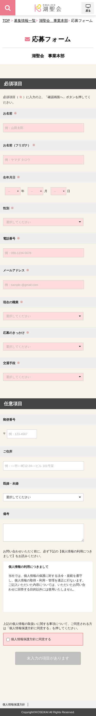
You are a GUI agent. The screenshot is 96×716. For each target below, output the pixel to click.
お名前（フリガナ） (17, 145)
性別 (6, 208)
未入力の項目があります (48, 658)
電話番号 (9, 238)
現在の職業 (10, 302)
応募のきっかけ (14, 332)
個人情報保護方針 (14, 704)
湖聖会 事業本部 (53, 20)
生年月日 (9, 177)
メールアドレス (14, 270)
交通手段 (9, 363)
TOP (6, 20)
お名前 (7, 113)
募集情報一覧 (25, 20)
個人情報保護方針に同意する (28, 639)
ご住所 (7, 451)
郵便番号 (9, 419)
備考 (6, 513)
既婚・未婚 (10, 483)
